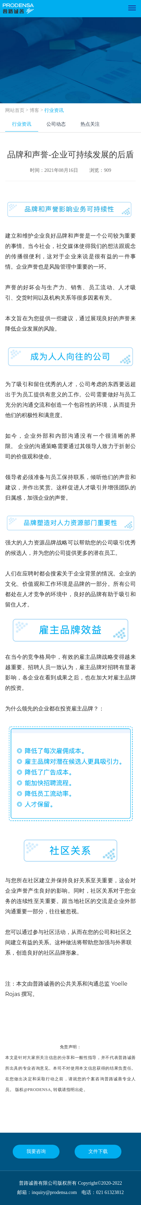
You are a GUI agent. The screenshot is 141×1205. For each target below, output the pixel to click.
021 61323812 (110, 1192)
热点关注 (90, 124)
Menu (133, 5)
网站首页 (14, 110)
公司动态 (56, 124)
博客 (34, 110)
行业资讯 (54, 110)
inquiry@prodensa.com (54, 1192)
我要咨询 (36, 1151)
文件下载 (98, 1151)
